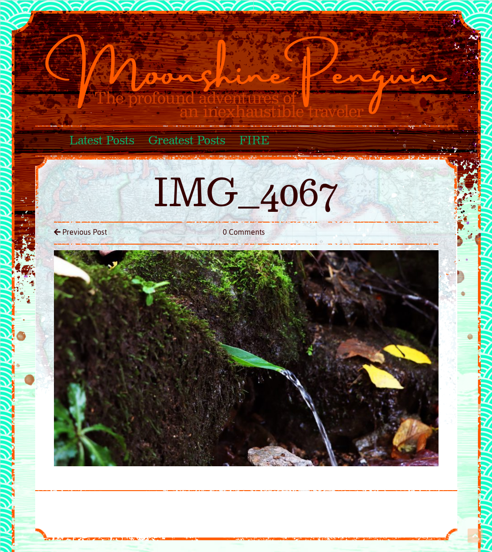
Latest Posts (101, 141)
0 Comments (244, 232)
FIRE (254, 141)
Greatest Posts (186, 141)
